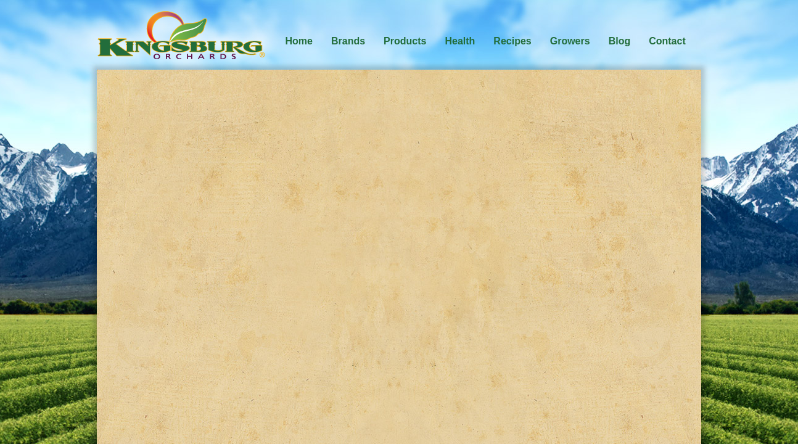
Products (405, 41)
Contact (667, 41)
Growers (570, 41)
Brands (348, 41)
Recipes (512, 41)
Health (460, 41)
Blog (620, 41)
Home (299, 41)
